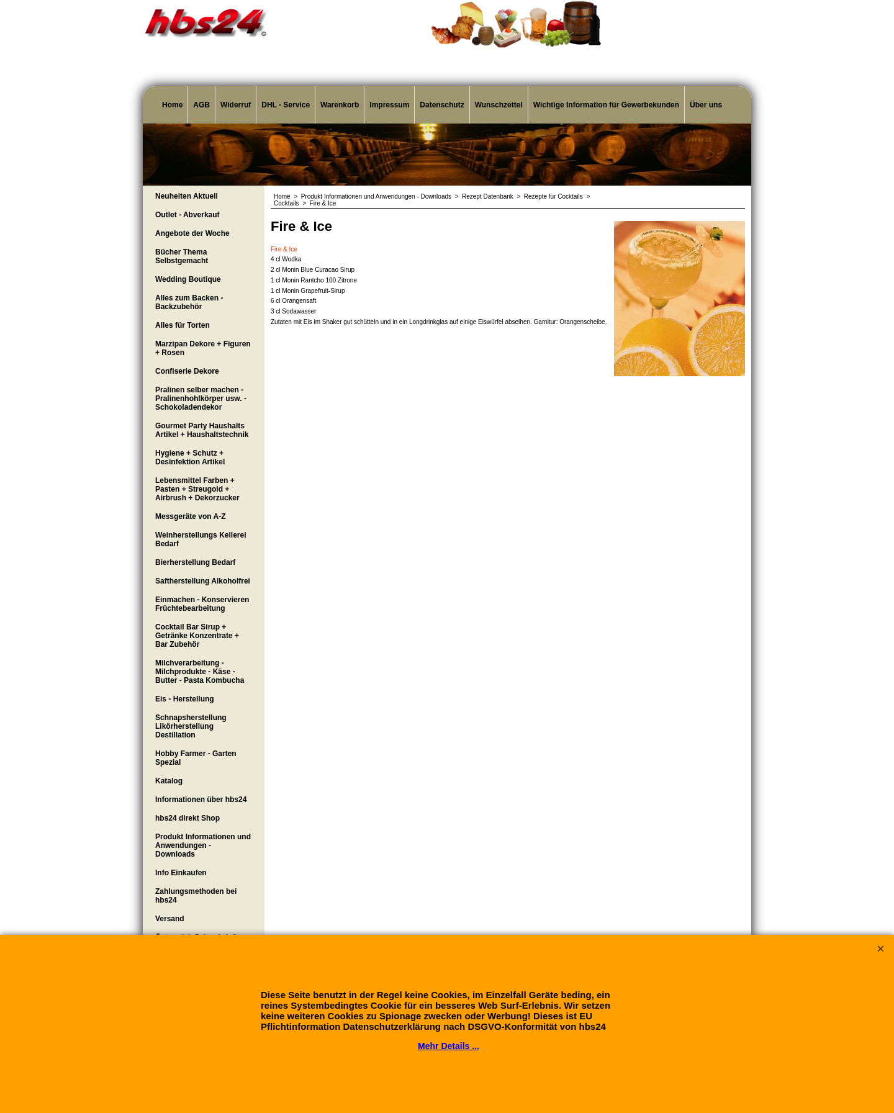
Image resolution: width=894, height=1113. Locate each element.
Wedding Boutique (188, 279)
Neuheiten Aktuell (186, 196)
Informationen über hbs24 (200, 799)
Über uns (706, 105)
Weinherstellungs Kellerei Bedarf (200, 539)
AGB (201, 105)
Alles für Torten (182, 325)
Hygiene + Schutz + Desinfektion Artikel (190, 457)
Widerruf (235, 105)
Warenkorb (339, 105)
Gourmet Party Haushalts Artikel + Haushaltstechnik (201, 430)
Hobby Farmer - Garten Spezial (196, 758)
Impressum (389, 105)
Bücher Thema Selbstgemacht (181, 256)
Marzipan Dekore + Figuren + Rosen (203, 348)
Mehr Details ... (448, 1046)
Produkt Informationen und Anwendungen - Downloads (203, 845)
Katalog (169, 781)
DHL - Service (285, 105)
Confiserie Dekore (187, 371)
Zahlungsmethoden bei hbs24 (196, 895)
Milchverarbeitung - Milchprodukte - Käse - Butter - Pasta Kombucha (199, 672)
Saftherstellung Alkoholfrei (202, 581)
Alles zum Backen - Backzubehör (189, 302)
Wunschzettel (499, 105)
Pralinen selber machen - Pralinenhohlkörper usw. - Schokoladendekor (200, 398)
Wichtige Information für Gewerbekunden (606, 105)
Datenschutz (442, 105)
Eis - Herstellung (184, 699)
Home (172, 105)
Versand (169, 918)
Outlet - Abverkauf (187, 214)
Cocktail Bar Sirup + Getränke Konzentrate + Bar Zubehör (197, 636)
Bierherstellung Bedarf (195, 562)
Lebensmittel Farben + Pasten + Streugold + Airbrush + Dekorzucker (197, 489)
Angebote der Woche (192, 233)
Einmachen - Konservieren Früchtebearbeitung (202, 604)
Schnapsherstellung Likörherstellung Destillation (191, 726)
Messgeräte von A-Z (190, 516)
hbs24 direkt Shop (187, 818)
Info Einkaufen (181, 872)
